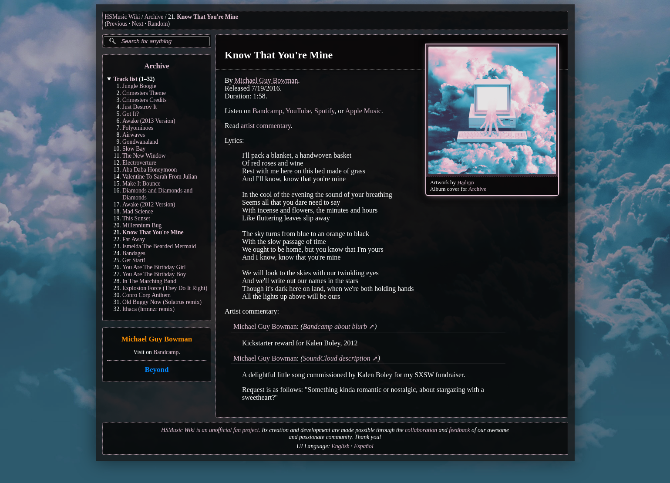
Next (137, 23)
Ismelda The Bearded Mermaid (159, 246)
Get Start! (133, 260)
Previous (117, 23)
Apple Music (363, 111)
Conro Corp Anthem (146, 295)
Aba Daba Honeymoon (149, 169)
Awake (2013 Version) (148, 121)
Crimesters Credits (144, 100)
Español (364, 446)
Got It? (130, 114)
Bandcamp (165, 352)
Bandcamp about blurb (335, 326)
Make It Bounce (141, 183)
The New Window (144, 155)
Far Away (133, 239)
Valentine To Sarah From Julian (159, 176)
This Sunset (136, 218)
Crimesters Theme (144, 93)
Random (158, 23)
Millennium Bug (142, 225)
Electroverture (139, 162)
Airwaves (133, 135)
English (340, 446)
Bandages (133, 253)
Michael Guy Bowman (156, 339)
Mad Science (137, 211)
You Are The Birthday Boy (154, 274)
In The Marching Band (149, 281)
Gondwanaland (140, 141)
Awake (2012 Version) (148, 204)
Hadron (465, 182)
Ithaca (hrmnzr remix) (148, 309)
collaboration (421, 430)
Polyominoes (137, 128)
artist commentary (265, 125)
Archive (154, 17)
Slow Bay (133, 148)
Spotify (324, 111)
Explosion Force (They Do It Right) (164, 288)
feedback (459, 430)
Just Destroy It (139, 107)
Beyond (156, 369)
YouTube (297, 111)
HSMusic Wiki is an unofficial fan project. (210, 430)
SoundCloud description (336, 358)
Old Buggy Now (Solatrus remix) (162, 302)
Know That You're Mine (207, 17)
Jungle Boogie (139, 86)
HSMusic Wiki (122, 17)
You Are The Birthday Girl (154, 267)
